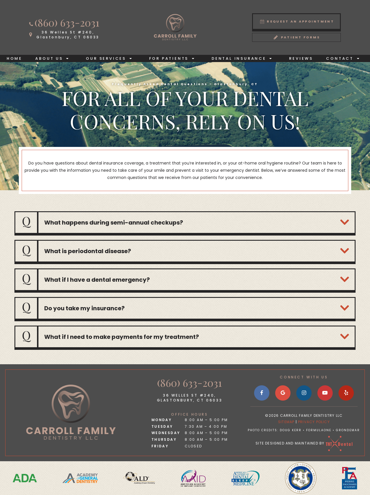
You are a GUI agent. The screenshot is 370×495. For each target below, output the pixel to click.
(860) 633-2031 (64, 22)
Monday (161, 419)
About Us (54, 58)
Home (14, 58)
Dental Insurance (244, 58)
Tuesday (162, 426)
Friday (160, 446)
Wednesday (165, 432)
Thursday (164, 439)
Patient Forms (296, 37)
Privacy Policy (314, 421)
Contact (344, 58)
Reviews (301, 58)
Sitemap (286, 421)
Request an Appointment (296, 21)
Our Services (111, 58)
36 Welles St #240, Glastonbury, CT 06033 (190, 398)
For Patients (174, 58)
